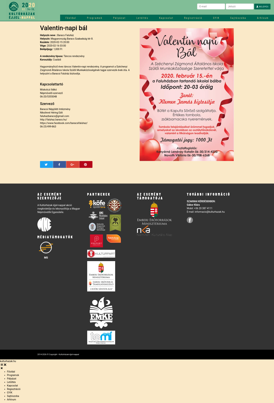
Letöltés (142, 17)
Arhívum (263, 17)
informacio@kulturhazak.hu (210, 211)
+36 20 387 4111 (203, 208)
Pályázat (119, 17)
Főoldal (71, 17)
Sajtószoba (238, 17)
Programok (94, 17)
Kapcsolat (166, 17)
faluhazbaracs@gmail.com (54, 116)
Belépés (262, 7)
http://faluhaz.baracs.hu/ (53, 119)
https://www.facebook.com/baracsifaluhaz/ (64, 123)
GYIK (216, 17)
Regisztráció (193, 17)
